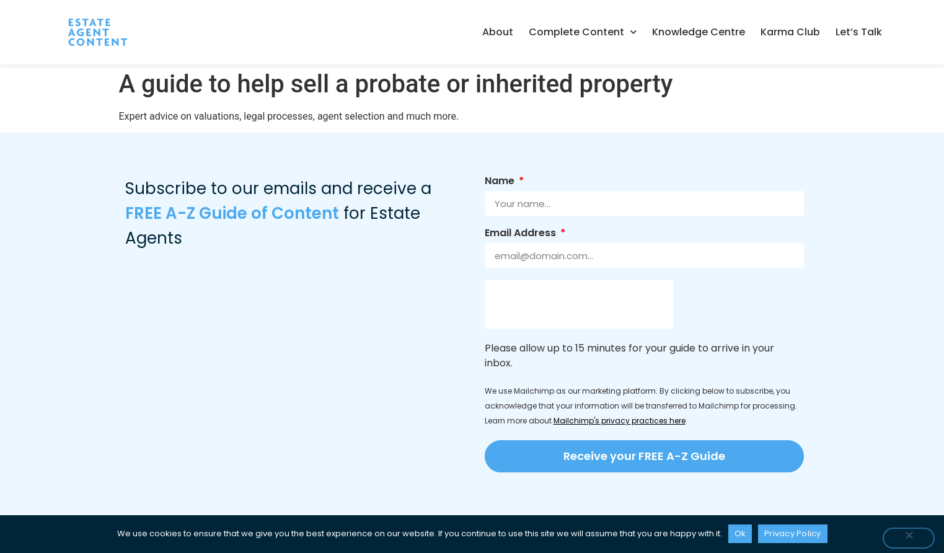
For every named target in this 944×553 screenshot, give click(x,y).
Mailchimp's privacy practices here (620, 420)
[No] (909, 538)
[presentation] (579, 304)
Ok (740, 533)
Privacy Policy (792, 533)
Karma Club (790, 32)
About (497, 32)
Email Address (521, 234)
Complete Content (583, 32)
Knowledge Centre (698, 32)
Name (501, 182)
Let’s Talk (859, 32)
